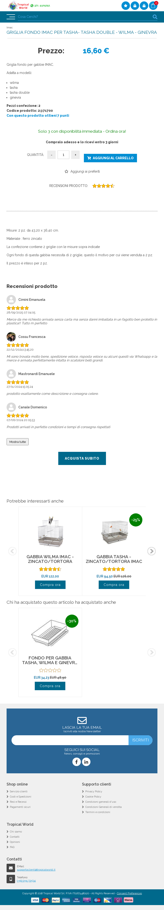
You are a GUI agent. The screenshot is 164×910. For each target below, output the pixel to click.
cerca (155, 16)
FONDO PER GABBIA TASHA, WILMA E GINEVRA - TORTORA (50, 662)
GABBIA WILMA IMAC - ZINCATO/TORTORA (50, 559)
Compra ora (50, 585)
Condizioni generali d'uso (100, 801)
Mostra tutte (17, 442)
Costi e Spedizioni (20, 796)
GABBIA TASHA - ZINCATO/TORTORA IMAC (114, 559)
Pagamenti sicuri (20, 806)
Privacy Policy (93, 791)
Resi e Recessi (18, 801)
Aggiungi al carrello (113, 158)
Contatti (15, 836)
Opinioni (15, 841)
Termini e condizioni (97, 812)
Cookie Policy (93, 796)
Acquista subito (82, 458)
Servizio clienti (18, 791)
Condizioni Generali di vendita (103, 806)
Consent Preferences (129, 893)
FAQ (12, 847)
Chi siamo (16, 831)
